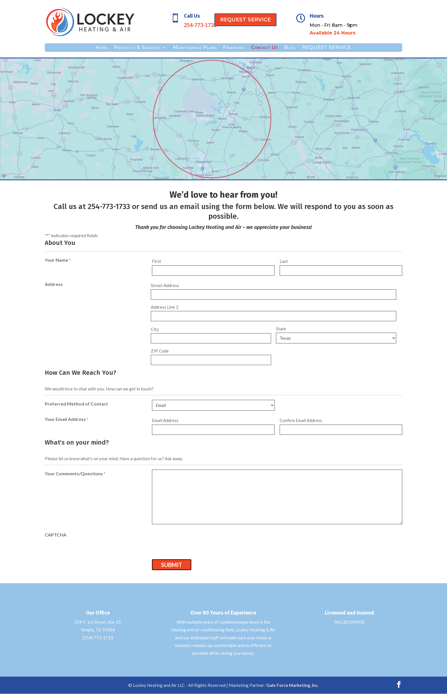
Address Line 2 (164, 307)
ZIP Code (160, 350)
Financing (234, 48)
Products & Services (137, 48)
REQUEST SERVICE (245, 20)
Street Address (165, 285)
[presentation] (195, 542)
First (156, 261)
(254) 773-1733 (97, 637)
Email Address (165, 420)
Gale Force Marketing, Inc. (292, 685)
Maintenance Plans (195, 48)
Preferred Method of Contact (76, 403)
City (155, 329)
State (281, 328)
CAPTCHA (55, 534)
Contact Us (264, 48)
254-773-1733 (109, 206)
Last (284, 261)
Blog (290, 48)
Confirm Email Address (301, 420)
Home (102, 48)
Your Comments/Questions (75, 474)
